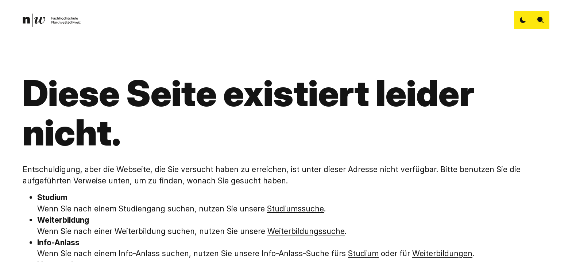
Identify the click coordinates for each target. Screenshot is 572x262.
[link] (52, 20)
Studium (363, 253)
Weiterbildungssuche (306, 231)
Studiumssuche (295, 208)
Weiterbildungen (442, 253)
